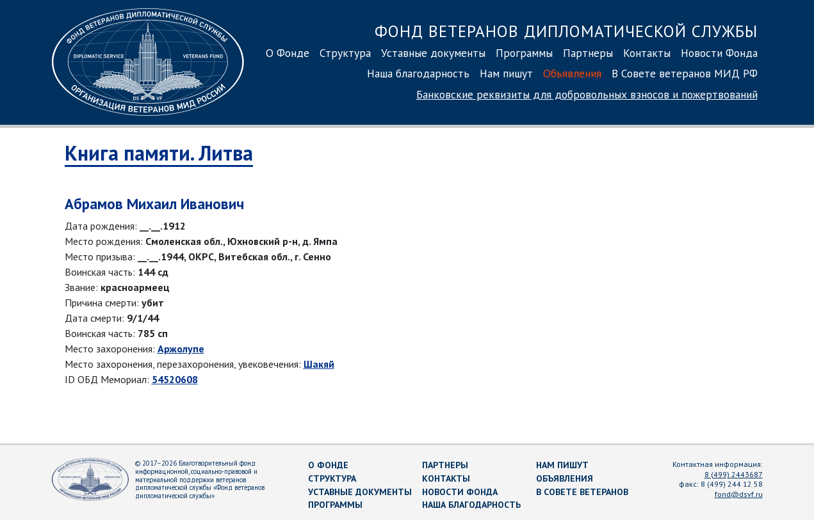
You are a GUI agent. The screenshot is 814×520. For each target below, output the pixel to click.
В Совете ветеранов (582, 492)
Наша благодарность (418, 73)
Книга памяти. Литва (159, 152)
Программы (524, 52)
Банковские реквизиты (587, 94)
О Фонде (287, 52)
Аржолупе (181, 348)
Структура (345, 52)
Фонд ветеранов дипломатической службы (566, 31)
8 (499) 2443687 (733, 474)
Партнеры (588, 52)
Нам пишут (506, 73)
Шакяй (319, 364)
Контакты (647, 52)
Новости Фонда (719, 52)
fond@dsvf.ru (739, 494)
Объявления (572, 73)
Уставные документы (433, 52)
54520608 (175, 379)
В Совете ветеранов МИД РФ (685, 73)
